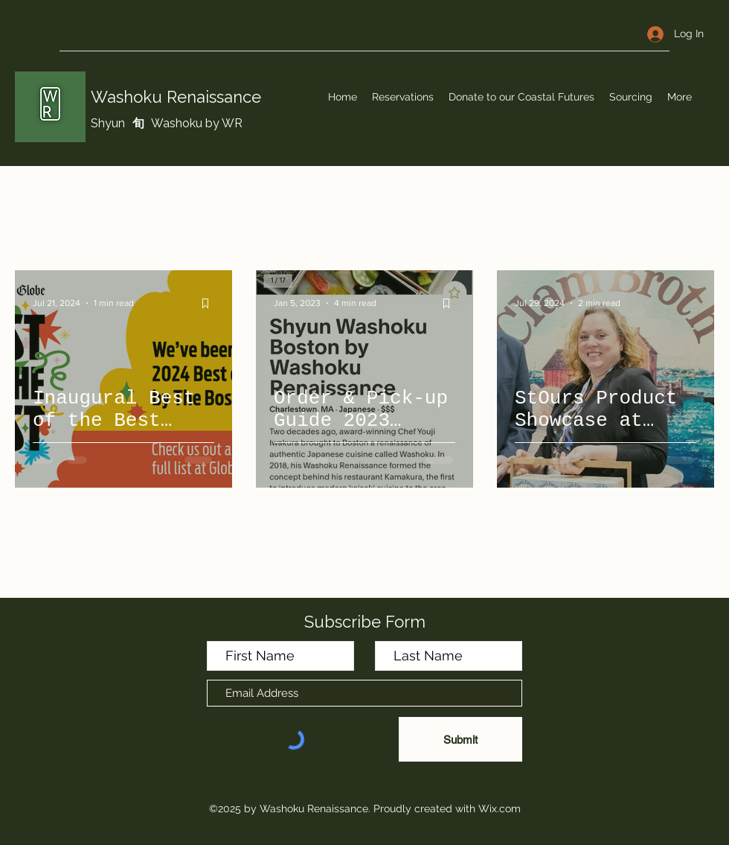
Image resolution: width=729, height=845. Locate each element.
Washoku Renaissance (176, 96)
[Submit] (460, 739)
